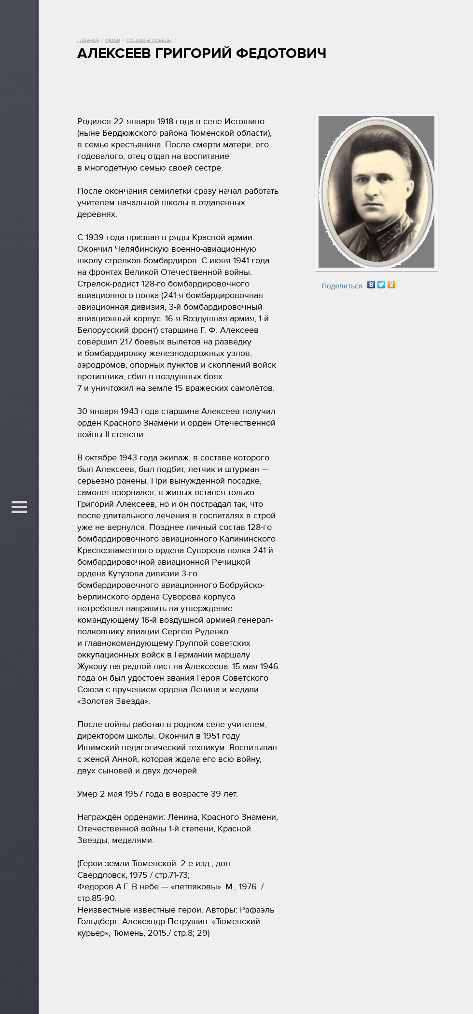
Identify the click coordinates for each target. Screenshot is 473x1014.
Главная (88, 40)
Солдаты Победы (149, 40)
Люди (112, 40)
